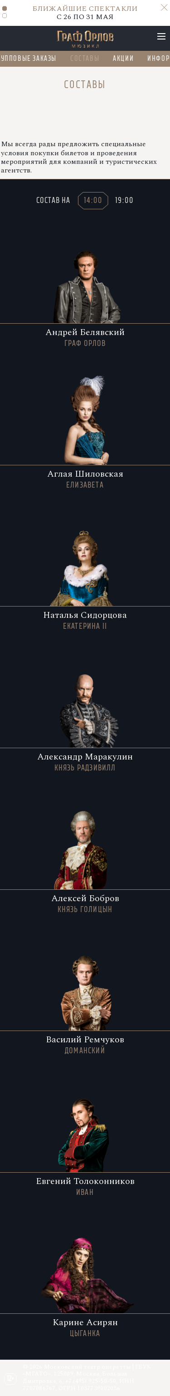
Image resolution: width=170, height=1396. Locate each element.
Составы (84, 58)
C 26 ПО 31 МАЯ (84, 12)
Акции (123, 58)
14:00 (93, 200)
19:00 (124, 200)
